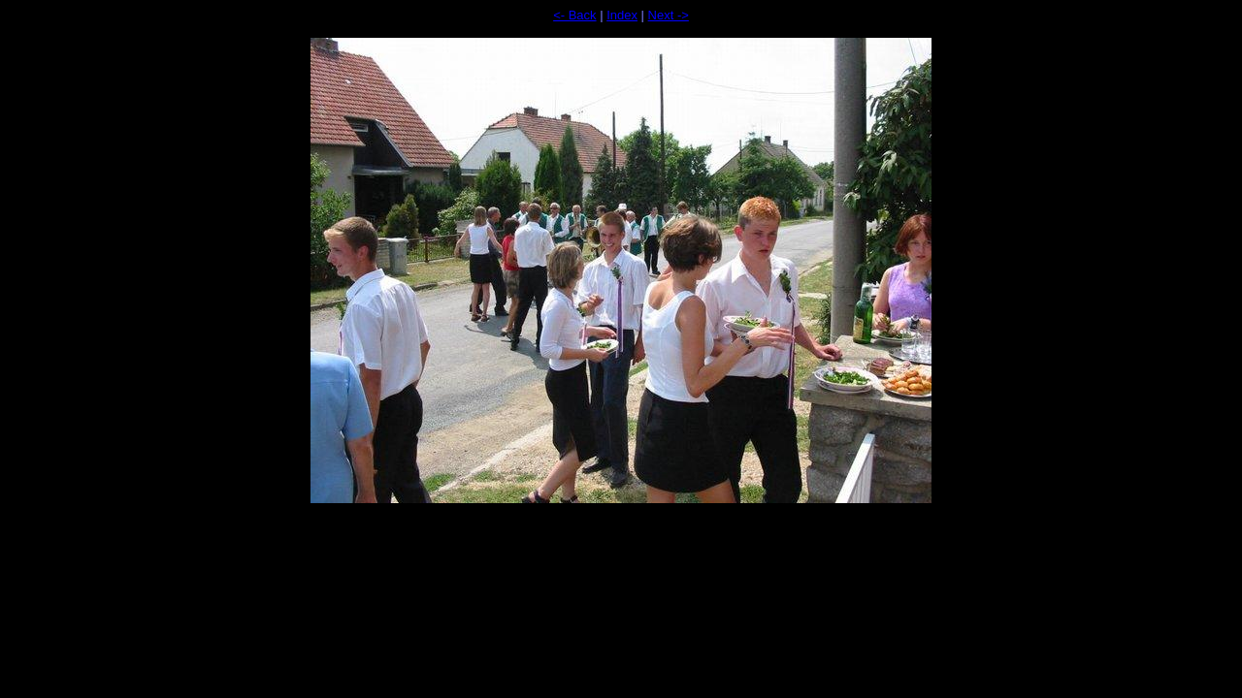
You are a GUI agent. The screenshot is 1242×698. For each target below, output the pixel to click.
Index (621, 15)
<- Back (574, 15)
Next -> (668, 15)
